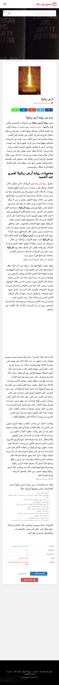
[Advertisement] (30, 32)
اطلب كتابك (17, 671)
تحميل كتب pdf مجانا (46, 671)
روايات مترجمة (23, 558)
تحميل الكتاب (39, 573)
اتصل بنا (35, 671)
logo (46, 3)
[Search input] (32, 13)
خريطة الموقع (26, 671)
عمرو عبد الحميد (36, 127)
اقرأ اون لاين (22, 573)
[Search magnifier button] (4, 11)
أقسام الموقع (29, 580)
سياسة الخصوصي (29, 674)
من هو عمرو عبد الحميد (41, 103)
